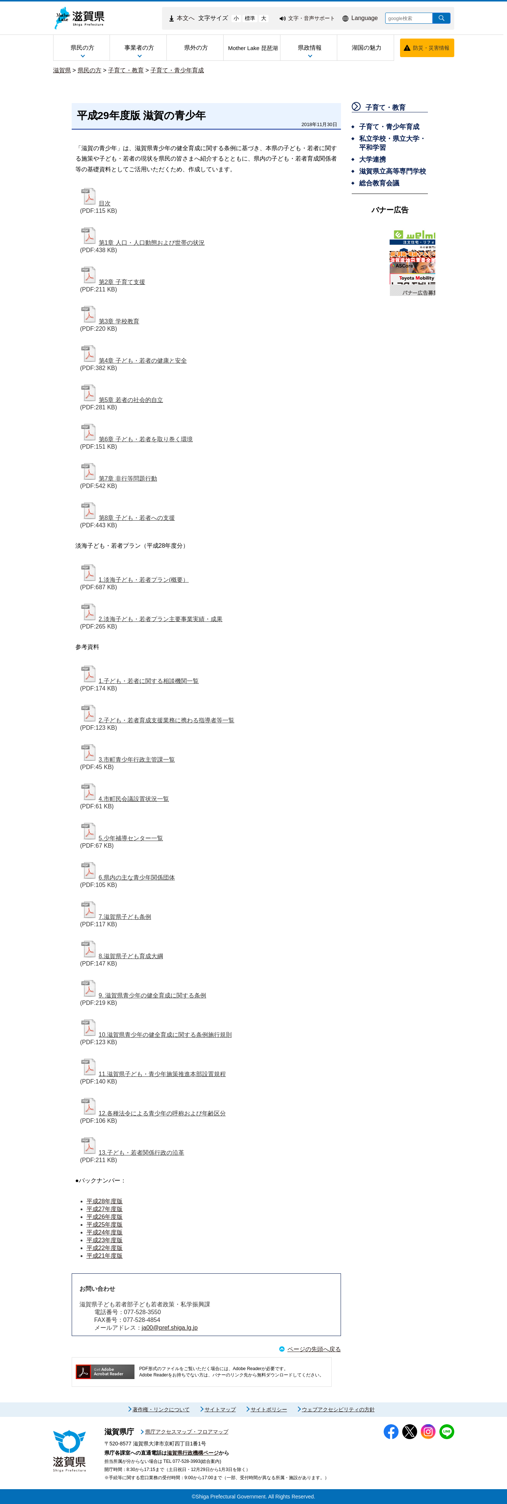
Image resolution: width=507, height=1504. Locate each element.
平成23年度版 (105, 1240)
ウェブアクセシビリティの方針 (338, 1409)
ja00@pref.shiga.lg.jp (170, 1328)
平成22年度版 (105, 1248)
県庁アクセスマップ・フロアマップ (186, 1432)
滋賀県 (62, 70)
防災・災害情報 (431, 48)
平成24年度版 (105, 1232)
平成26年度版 (105, 1217)
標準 (250, 18)
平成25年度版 (105, 1224)
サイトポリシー (269, 1409)
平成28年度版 (105, 1201)
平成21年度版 (105, 1256)
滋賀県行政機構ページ (193, 1453)
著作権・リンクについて (161, 1409)
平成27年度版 (105, 1209)
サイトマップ (220, 1409)
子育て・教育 (126, 70)
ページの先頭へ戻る (314, 1349)
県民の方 (89, 70)
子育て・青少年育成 (177, 70)
